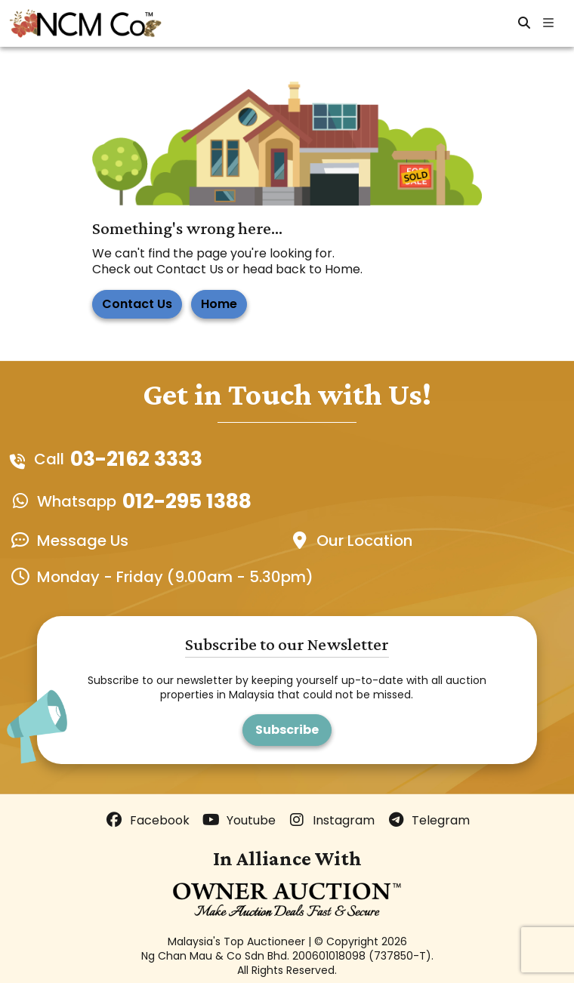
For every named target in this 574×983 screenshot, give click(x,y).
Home (219, 304)
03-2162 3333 (136, 459)
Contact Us (137, 304)
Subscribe (287, 729)
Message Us (82, 541)
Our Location (364, 541)
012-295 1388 (187, 501)
